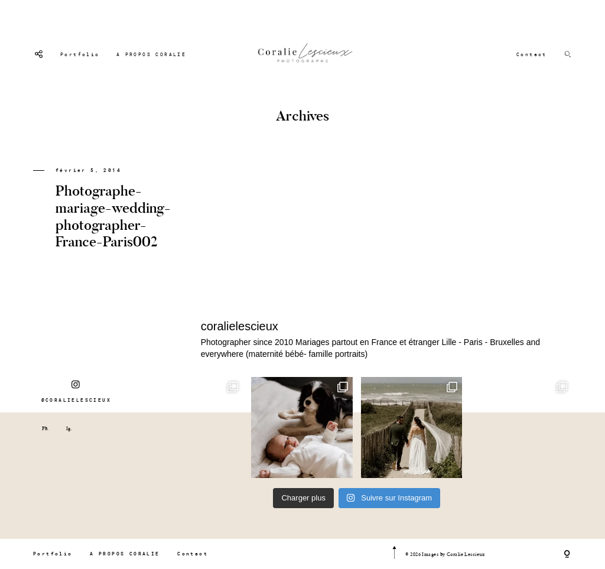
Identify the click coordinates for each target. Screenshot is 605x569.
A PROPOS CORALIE (151, 54)
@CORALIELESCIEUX (76, 391)
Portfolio (80, 54)
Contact (531, 54)
